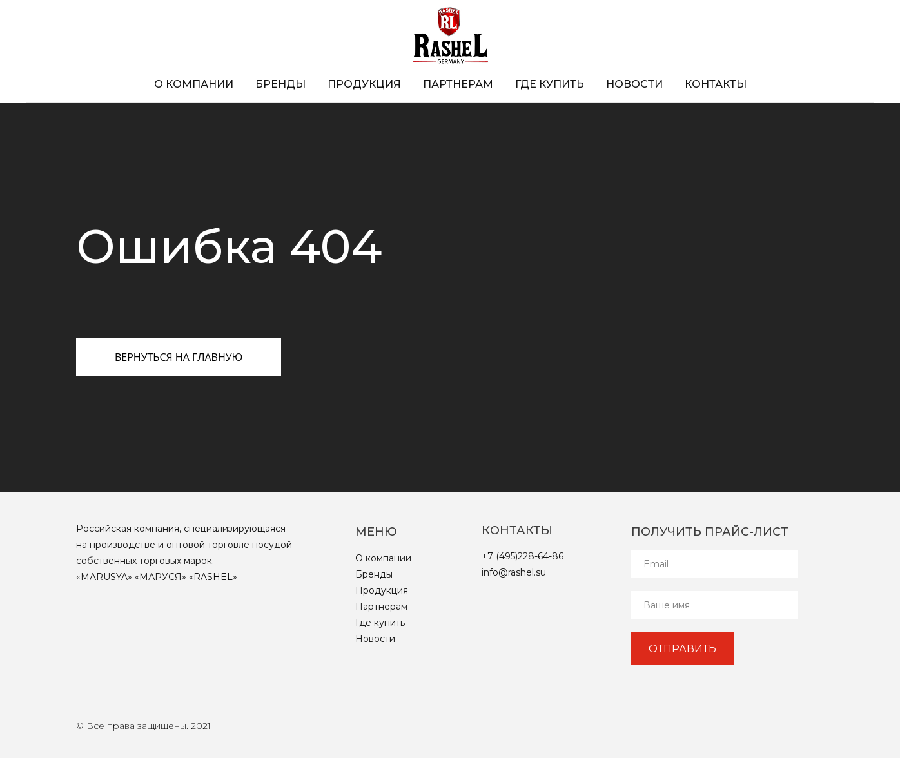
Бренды (280, 84)
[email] (714, 564)
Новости (634, 84)
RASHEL (213, 577)
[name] (714, 605)
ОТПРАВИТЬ (682, 649)
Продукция (364, 84)
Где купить (549, 84)
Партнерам (458, 84)
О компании (193, 84)
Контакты (716, 84)
